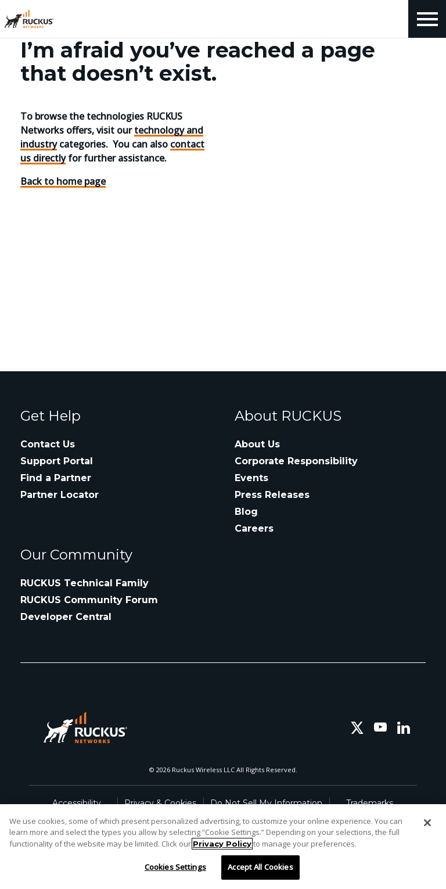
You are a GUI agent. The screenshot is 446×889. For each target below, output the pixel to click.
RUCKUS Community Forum (89, 599)
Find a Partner (55, 477)
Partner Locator (59, 494)
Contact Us (47, 444)
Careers (254, 528)
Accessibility (76, 803)
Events (251, 477)
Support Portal (56, 461)
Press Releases (272, 494)
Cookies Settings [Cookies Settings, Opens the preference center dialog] (175, 867)
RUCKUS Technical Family (84, 583)
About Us (257, 444)
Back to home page (63, 181)
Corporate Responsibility (296, 461)
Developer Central (66, 616)
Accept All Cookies (260, 867)
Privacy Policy (222, 843)
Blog (246, 511)
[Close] (427, 823)
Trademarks (369, 803)
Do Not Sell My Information (266, 803)
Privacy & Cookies (160, 803)
